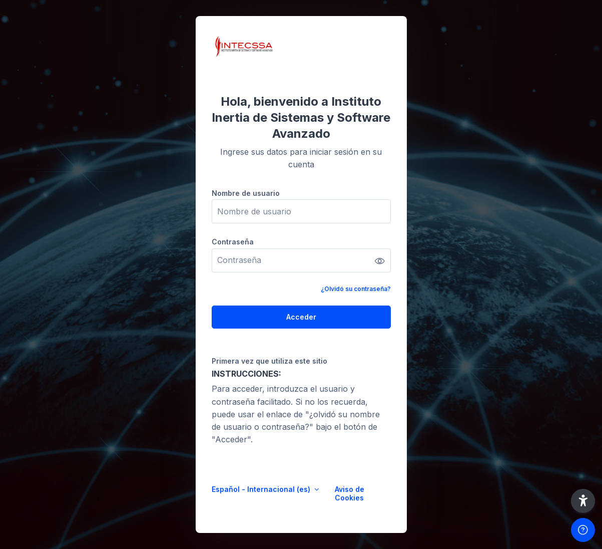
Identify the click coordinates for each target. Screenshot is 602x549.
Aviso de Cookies (349, 493)
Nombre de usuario (246, 193)
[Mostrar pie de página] (583, 530)
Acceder (301, 317)
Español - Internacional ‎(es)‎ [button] (262, 489)
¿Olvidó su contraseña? (356, 289)
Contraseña (233, 241)
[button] (583, 501)
